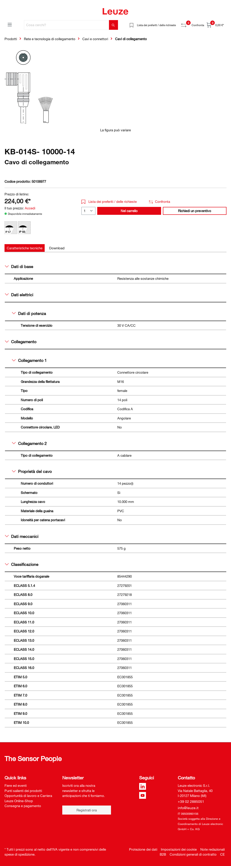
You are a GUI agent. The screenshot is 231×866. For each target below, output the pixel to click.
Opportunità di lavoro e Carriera (28, 796)
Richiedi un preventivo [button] (194, 211)
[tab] (25, 248)
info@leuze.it (188, 808)
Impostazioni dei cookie (179, 849)
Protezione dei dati (143, 849)
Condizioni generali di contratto (193, 854)
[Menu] (10, 24)
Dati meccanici (21, 536)
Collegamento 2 (29, 443)
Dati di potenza (29, 313)
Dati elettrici (19, 294)
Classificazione (21, 564)
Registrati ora (86, 810)
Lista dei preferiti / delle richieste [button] (109, 201)
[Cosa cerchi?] (66, 25)
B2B (163, 854)
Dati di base (19, 266)
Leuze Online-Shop (19, 801)
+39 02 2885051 (191, 801)
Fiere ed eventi (16, 785)
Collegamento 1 (29, 360)
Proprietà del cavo (32, 471)
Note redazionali (212, 849)
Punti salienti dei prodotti (23, 791)
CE (222, 854)
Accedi (30, 208)
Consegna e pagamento (23, 806)
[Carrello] (215, 25)
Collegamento (20, 341)
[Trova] (113, 25)
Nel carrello (129, 211)
